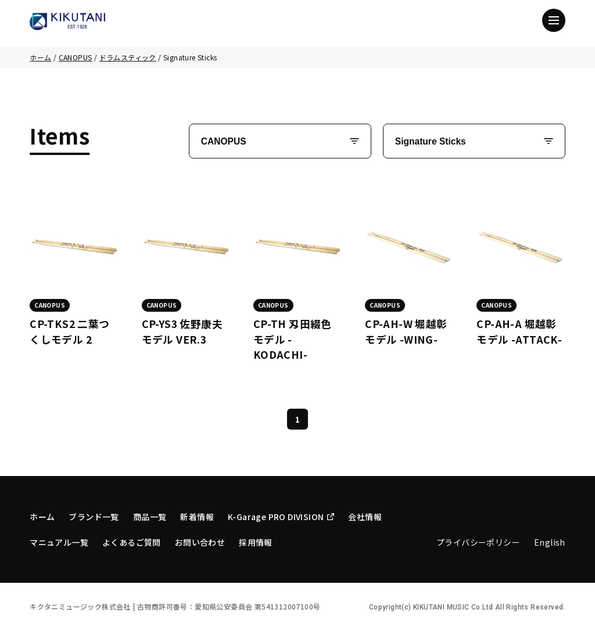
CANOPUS (75, 57)
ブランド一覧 (94, 516)
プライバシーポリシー (478, 542)
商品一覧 (150, 516)
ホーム (40, 57)
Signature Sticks (430, 141)
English (549, 542)
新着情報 (197, 516)
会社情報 (365, 516)
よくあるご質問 (131, 542)
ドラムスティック (127, 57)
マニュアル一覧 (59, 542)
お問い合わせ (200, 542)
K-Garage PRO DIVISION (281, 516)
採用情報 (256, 542)
